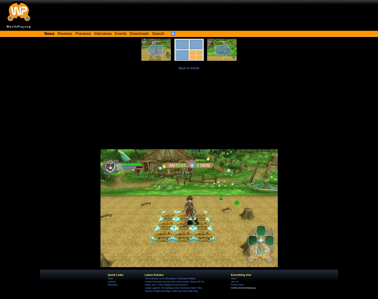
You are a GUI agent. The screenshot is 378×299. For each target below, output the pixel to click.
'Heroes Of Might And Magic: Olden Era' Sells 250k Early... (172, 291)
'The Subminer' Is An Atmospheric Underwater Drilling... (171, 278)
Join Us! (235, 282)
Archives (112, 282)
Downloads (139, 34)
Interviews (103, 34)
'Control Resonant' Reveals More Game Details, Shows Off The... (175, 282)
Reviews (65, 34)
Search (158, 34)
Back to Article (189, 68)
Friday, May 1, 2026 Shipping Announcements (166, 284)
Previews (83, 34)
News (110, 278)
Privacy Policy (237, 284)
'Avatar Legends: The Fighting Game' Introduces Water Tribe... (174, 288)
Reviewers (113, 284)
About (233, 278)
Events (121, 34)
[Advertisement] (189, 112)
